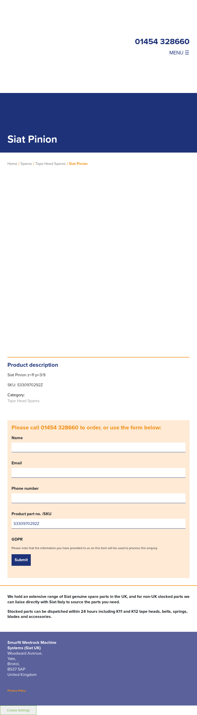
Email (98, 469)
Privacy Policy (16, 691)
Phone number (98, 494)
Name (98, 444)
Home (12, 163)
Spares (26, 163)
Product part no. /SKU (98, 520)
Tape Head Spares (50, 163)
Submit (21, 560)
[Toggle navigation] (162, 52)
